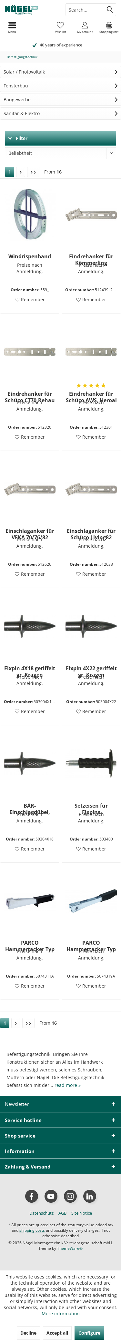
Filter (17, 138)
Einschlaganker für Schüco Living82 (91, 534)
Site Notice (81, 1213)
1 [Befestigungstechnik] (9, 172)
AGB (62, 1213)
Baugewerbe (17, 99)
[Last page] (33, 172)
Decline (28, 1333)
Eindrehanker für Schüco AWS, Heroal (91, 397)
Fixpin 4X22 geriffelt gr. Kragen (91, 671)
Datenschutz (41, 1213)
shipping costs (32, 1230)
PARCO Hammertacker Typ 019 (91, 946)
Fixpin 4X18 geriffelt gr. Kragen (29, 671)
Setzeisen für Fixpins (91, 808)
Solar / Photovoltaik (24, 72)
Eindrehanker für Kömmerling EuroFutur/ (91, 259)
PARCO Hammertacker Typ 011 (30, 946)
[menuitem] (109, 27)
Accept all (57, 1333)
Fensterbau (16, 86)
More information (61, 1313)
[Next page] (20, 172)
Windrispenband (29, 256)
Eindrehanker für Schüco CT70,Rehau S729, (30, 397)
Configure (89, 1333)
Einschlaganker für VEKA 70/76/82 (29, 534)
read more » (68, 1085)
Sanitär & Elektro (22, 113)
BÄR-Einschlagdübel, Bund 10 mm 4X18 (30, 808)
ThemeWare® (70, 1248)
